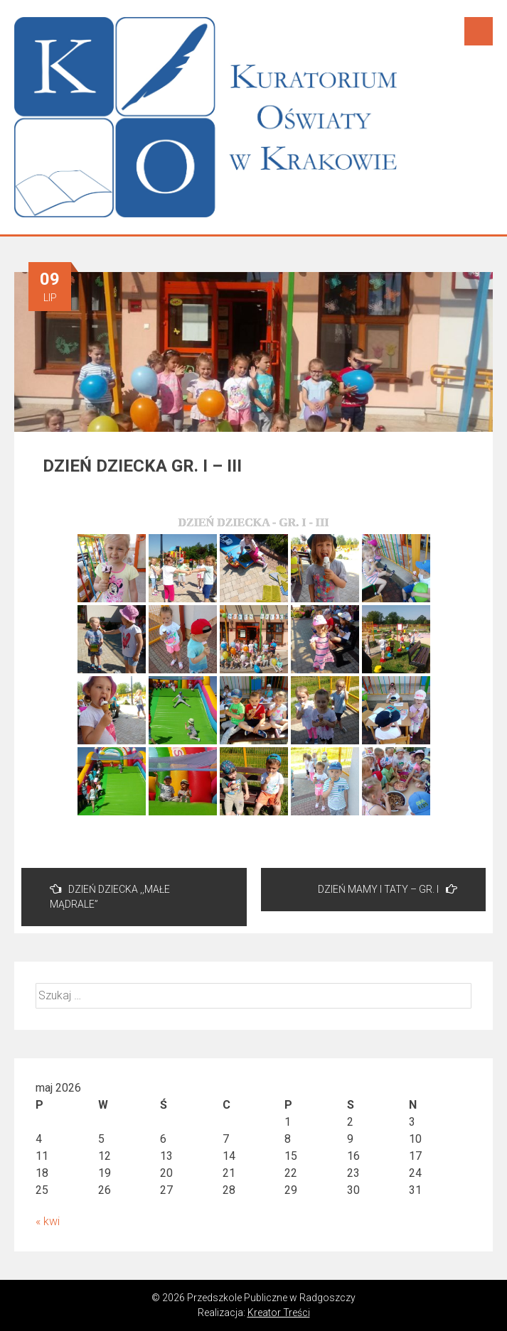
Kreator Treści (278, 1312)
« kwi (48, 1221)
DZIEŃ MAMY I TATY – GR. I (387, 889)
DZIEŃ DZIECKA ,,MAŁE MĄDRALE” (110, 896)
